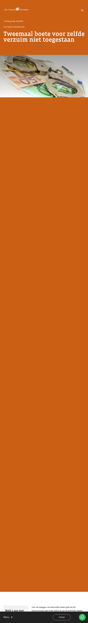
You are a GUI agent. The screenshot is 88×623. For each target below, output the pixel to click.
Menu (6, 617)
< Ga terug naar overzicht (13, 21)
